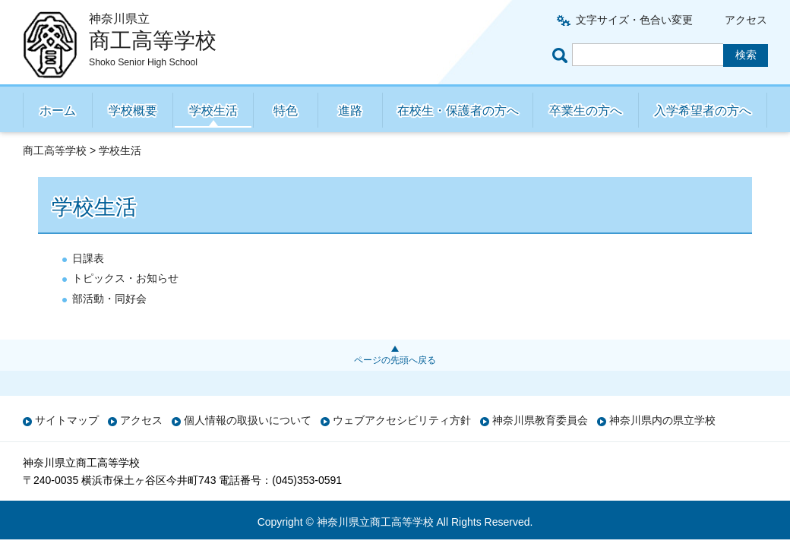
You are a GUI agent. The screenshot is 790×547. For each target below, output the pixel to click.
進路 (350, 110)
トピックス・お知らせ (125, 278)
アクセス (746, 20)
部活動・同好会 (109, 298)
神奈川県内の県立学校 (662, 420)
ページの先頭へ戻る (395, 360)
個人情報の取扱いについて (247, 420)
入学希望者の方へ (702, 110)
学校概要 (133, 110)
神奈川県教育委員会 (540, 420)
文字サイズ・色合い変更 (634, 20)
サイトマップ (67, 420)
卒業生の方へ (585, 110)
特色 (285, 110)
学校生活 (213, 110)
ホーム (58, 110)
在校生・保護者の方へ (458, 110)
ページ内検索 (562, 55)
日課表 (88, 258)
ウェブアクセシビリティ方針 (402, 420)
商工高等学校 (55, 150)
